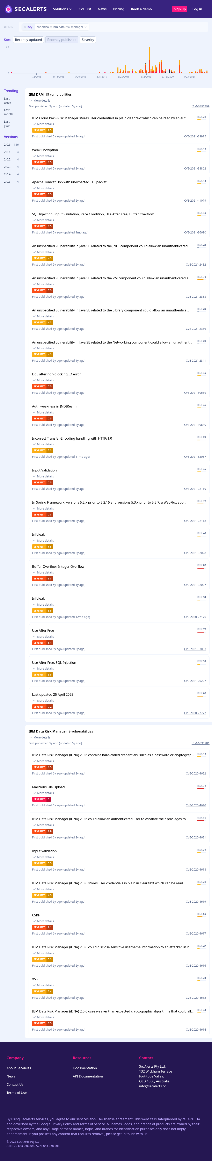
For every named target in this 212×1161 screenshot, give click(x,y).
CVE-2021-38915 (195, 136)
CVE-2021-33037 (195, 457)
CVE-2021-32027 (195, 585)
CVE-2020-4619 (196, 901)
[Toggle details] (39, 101)
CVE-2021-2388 (196, 296)
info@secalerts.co (152, 1086)
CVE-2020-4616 (196, 965)
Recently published (61, 39)
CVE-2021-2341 (196, 360)
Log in (197, 9)
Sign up (180, 9)
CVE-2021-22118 (195, 521)
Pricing (118, 9)
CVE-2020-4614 (196, 1029)
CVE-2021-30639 (195, 393)
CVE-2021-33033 (195, 649)
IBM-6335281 (201, 743)
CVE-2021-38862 (195, 168)
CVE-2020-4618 (196, 869)
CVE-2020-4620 (196, 805)
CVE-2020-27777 (195, 713)
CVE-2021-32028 (195, 553)
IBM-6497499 (201, 106)
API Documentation (88, 1076)
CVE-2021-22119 (195, 489)
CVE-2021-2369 (196, 329)
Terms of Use (17, 1092)
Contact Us (15, 1084)
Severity (88, 39)
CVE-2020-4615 (196, 998)
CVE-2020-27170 (195, 617)
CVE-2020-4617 (196, 933)
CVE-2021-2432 (196, 264)
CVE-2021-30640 (195, 425)
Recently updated (28, 39)
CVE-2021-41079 (195, 200)
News (102, 9)
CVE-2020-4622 (196, 773)
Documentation (85, 1068)
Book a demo (141, 9)
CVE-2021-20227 (195, 681)
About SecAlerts (19, 1068)
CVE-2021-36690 (195, 232)
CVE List (85, 9)
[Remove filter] (25, 27)
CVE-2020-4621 (196, 837)
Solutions (62, 9)
